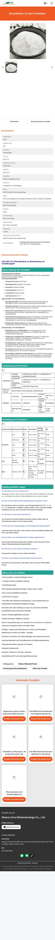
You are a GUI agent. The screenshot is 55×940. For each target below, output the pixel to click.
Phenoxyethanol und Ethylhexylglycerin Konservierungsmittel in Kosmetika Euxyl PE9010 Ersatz (14, 793)
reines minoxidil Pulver (28, 664)
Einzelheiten (14, 121)
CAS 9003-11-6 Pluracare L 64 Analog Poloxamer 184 (14, 753)
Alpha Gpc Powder (40, 668)
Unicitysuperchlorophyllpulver (15, 668)
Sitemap (34, 863)
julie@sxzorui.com (11, 827)
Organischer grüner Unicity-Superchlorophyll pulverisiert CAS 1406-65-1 (14, 712)
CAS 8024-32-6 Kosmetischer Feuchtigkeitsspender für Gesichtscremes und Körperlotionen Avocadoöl (40, 712)
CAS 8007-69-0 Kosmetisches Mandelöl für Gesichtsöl (40, 753)
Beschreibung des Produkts (40, 121)
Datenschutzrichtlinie (24, 863)
